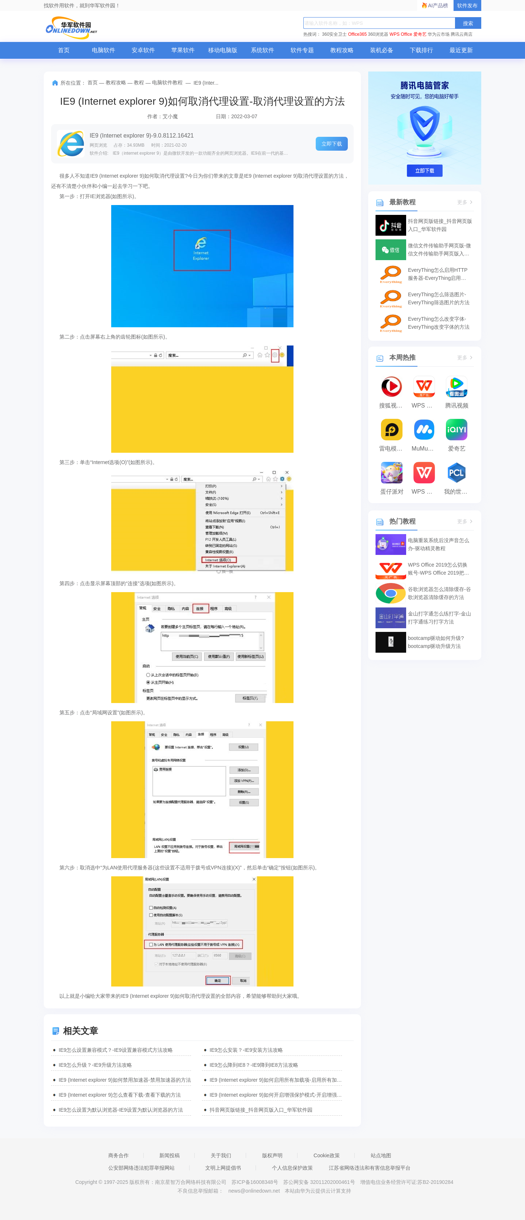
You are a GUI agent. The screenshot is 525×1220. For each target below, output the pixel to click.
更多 (465, 202)
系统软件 (262, 50)
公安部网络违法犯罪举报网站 (141, 1167)
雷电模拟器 (393, 448)
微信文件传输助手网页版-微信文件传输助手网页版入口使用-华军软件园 (439, 250)
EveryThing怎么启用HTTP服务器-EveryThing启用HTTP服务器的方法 (437, 274)
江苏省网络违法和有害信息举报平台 (370, 1167)
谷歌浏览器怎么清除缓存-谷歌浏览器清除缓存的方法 (439, 593)
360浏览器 (378, 34)
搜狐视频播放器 (393, 405)
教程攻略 (342, 50)
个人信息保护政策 (292, 1167)
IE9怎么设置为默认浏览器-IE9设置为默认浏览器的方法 (121, 1110)
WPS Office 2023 (426, 492)
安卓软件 (143, 50)
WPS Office (401, 34)
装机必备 (381, 50)
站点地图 (381, 1155)
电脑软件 (103, 50)
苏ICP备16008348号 (255, 1182)
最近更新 (461, 50)
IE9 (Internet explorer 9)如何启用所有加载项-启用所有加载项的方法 (276, 1080)
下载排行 (421, 50)
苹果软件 (183, 50)
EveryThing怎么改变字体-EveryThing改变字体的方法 (439, 323)
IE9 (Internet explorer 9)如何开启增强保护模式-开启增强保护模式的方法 (276, 1095)
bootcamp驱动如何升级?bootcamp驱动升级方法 (436, 642)
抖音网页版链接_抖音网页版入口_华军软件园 (261, 1110)
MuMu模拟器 (426, 448)
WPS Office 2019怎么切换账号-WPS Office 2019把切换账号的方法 (438, 569)
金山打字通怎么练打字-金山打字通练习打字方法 (439, 618)
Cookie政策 (327, 1155)
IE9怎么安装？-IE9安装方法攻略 (246, 1050)
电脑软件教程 (167, 82)
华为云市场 (439, 34)
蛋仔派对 (392, 492)
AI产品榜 (438, 5)
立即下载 (332, 144)
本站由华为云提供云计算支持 (318, 1191)
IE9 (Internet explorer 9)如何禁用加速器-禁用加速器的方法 (125, 1080)
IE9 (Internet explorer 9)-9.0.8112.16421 (142, 135)
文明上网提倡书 (223, 1167)
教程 (139, 82)
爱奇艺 (420, 34)
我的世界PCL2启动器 (458, 492)
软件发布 (467, 5)
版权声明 (272, 1155)
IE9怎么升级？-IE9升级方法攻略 (95, 1065)
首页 (64, 50)
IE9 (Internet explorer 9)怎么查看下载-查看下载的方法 (120, 1095)
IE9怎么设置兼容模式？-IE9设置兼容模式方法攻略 (116, 1050)
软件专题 (302, 50)
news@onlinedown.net (254, 1191)
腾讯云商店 (461, 34)
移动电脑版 (222, 50)
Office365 (357, 34)
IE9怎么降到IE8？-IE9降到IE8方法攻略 (254, 1065)
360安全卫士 (334, 34)
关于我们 (221, 1155)
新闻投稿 (169, 1155)
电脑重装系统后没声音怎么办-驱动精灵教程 (438, 544)
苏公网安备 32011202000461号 (320, 1182)
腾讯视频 (456, 405)
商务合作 (118, 1155)
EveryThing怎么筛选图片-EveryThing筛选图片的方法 (439, 298)
